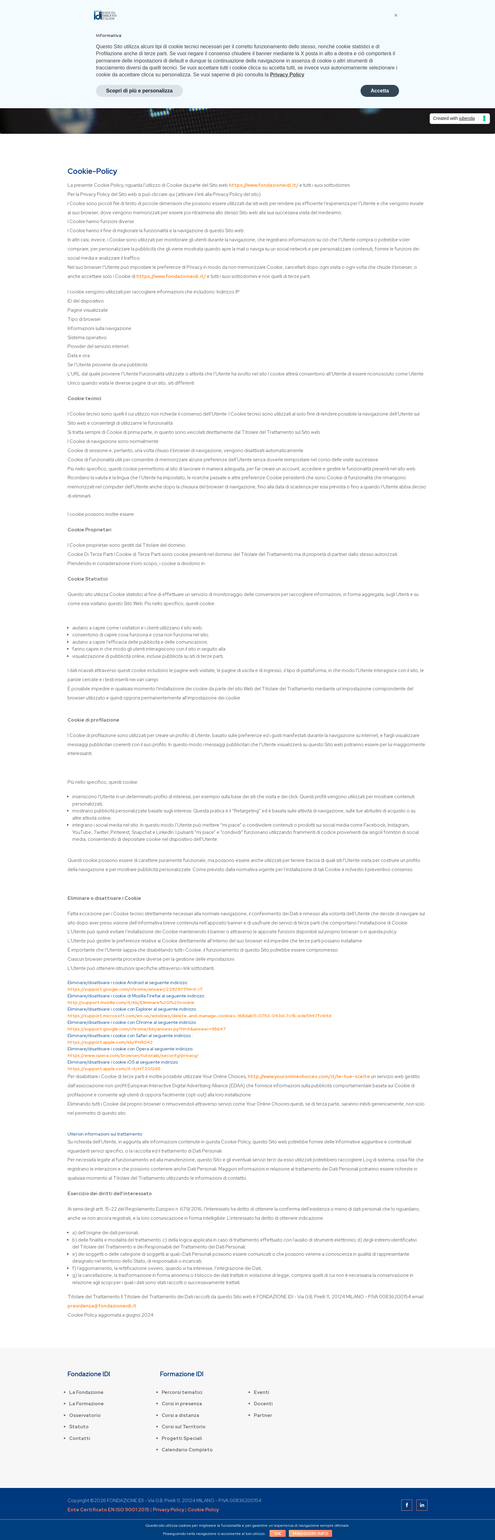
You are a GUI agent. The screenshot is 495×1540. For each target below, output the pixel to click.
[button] (396, 15)
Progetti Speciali (182, 1438)
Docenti (263, 1404)
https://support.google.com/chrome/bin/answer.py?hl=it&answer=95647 (147, 1029)
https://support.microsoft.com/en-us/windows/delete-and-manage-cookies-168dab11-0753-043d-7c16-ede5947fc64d (199, 1015)
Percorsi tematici (182, 1392)
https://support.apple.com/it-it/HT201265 (114, 1068)
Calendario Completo (187, 1450)
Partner (263, 1415)
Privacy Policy (168, 1510)
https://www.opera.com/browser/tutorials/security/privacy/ (133, 1055)
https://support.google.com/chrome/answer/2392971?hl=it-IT (135, 989)
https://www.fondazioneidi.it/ (263, 185)
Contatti (79, 1438)
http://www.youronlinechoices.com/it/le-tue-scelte (309, 1076)
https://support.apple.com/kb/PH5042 (110, 1042)
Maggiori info (311, 1533)
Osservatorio (85, 1415)
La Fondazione (86, 1392)
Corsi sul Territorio (184, 1427)
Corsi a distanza (180, 1415)
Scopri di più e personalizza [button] (139, 90)
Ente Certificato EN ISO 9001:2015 (108, 1510)
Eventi (261, 1392)
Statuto (79, 1427)
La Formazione (86, 1404)
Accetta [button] (380, 90)
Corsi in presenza (182, 1404)
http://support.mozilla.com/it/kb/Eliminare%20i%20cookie (131, 1002)
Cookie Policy (203, 1510)
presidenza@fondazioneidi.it (102, 1306)
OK (276, 1533)
